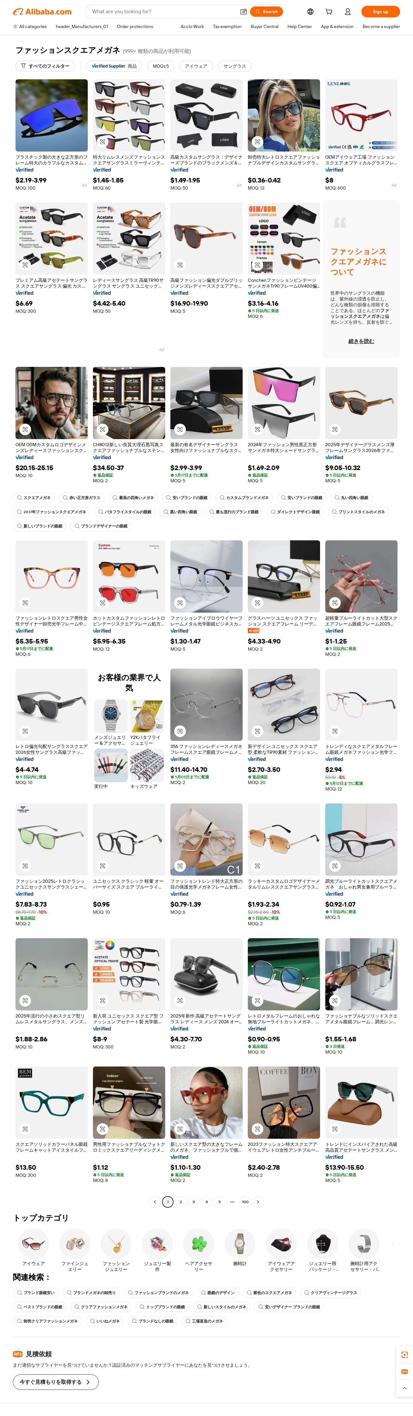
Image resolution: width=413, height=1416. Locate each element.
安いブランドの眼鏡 (186, 497)
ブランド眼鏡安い (36, 1292)
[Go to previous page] (155, 1202)
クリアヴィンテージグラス (330, 1292)
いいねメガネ (105, 1321)
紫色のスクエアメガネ (269, 1292)
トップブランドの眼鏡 (162, 1307)
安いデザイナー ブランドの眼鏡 (289, 1307)
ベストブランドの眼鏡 (39, 1307)
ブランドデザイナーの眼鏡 (101, 526)
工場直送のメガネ (204, 1321)
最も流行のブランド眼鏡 (233, 512)
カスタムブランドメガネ (244, 497)
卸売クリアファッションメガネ (47, 1321)
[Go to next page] (258, 1202)
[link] (404, 1354)
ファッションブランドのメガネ (158, 1292)
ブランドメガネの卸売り (91, 1292)
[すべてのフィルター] (45, 66)
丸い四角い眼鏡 (351, 497)
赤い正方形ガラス (81, 497)
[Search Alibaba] (163, 11)
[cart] (330, 12)
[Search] (266, 11)
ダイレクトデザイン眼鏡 (295, 512)
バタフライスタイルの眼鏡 (124, 512)
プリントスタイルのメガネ (358, 512)
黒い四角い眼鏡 (180, 512)
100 (245, 1202)
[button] (243, 11)
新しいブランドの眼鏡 (39, 526)
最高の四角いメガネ (133, 497)
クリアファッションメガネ (101, 1307)
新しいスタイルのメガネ (221, 1307)
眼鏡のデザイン (218, 1292)
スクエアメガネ (34, 497)
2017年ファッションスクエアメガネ (51, 512)
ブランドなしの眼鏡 (152, 1321)
